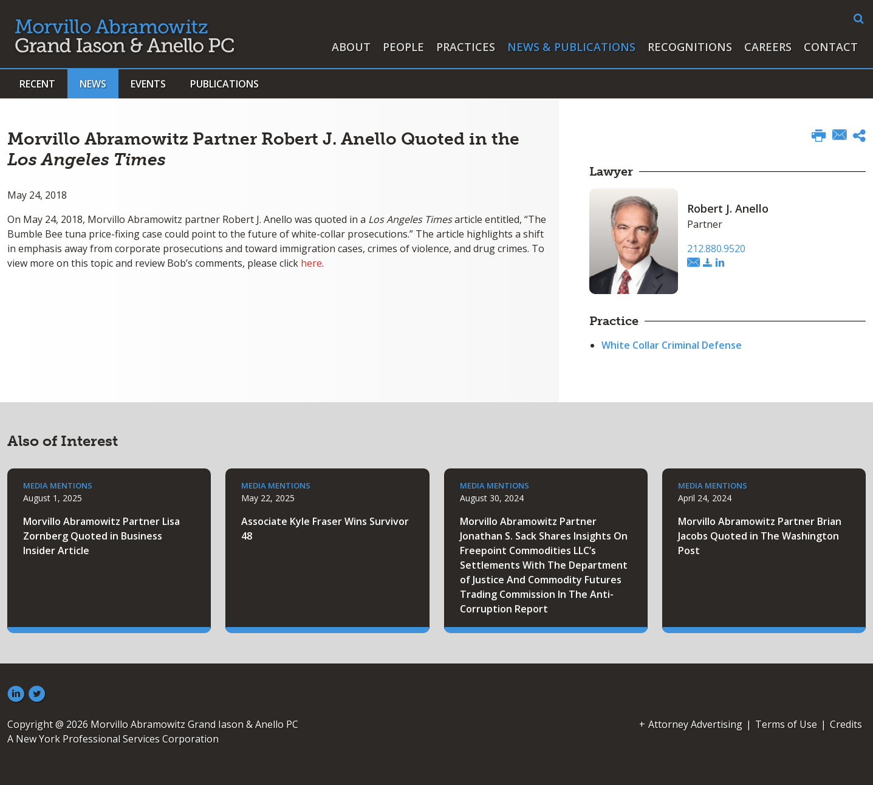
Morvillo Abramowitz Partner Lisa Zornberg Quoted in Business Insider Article (101, 536)
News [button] (93, 84)
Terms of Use (786, 724)
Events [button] (148, 84)
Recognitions (690, 46)
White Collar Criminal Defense (671, 345)
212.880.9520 (716, 248)
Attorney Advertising (695, 724)
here (311, 263)
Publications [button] (224, 84)
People (403, 46)
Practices (465, 46)
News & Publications (571, 46)
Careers (768, 46)
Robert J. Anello (728, 208)
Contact (831, 46)
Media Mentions (57, 485)
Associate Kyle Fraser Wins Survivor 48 (325, 529)
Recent (37, 84)
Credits (846, 724)
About (351, 46)
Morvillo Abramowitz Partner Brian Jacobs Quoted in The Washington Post (759, 536)
